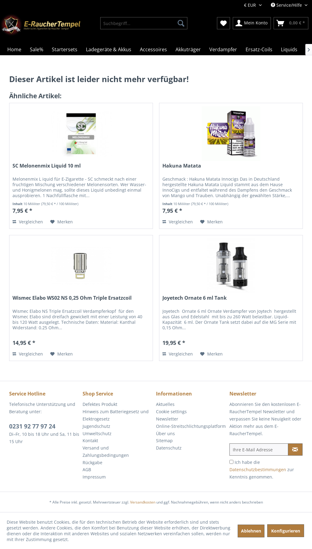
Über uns (165, 433)
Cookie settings (171, 411)
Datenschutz (169, 448)
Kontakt (90, 440)
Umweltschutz (97, 433)
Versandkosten (142, 502)
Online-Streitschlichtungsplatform (191, 426)
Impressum (94, 477)
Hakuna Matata (181, 166)
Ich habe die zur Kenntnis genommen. (261, 469)
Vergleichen (27, 222)
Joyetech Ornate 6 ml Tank (194, 298)
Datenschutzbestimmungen (257, 469)
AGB (87, 469)
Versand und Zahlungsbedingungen (106, 451)
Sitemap (164, 440)
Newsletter (167, 419)
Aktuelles (165, 404)
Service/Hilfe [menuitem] (287, 5)
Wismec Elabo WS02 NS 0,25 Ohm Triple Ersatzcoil (72, 298)
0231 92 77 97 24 (32, 426)
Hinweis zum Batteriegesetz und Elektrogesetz (116, 415)
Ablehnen (251, 531)
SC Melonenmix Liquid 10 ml (46, 166)
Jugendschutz (96, 426)
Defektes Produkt (100, 404)
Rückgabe (92, 462)
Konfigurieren (285, 531)
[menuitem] (144, 23)
